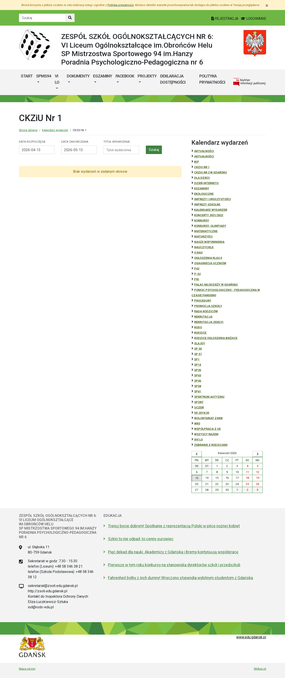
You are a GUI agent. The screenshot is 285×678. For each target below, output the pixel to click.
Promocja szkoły (208, 306)
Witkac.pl (260, 668)
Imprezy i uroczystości (212, 199)
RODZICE (200, 332)
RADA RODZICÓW (206, 311)
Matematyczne (206, 231)
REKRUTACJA (203, 316)
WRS (197, 423)
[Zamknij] (266, 5)
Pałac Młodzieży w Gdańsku (216, 284)
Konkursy (201, 220)
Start (27, 76)
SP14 (197, 364)
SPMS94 (43, 76)
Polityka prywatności (212, 79)
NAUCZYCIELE (204, 247)
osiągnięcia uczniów (210, 263)
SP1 (197, 359)
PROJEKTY (147, 76)
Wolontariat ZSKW (208, 418)
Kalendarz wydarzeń (55, 130)
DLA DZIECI (202, 177)
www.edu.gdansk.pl (251, 637)
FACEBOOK (125, 76)
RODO (198, 327)
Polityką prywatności (121, 5)
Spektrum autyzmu (209, 396)
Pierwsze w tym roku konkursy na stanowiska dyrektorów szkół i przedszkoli (174, 565)
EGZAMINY (102, 76)
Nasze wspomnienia (209, 242)
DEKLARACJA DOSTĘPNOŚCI (172, 79)
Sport (199, 402)
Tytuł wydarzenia (117, 141)
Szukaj (154, 150)
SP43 (197, 375)
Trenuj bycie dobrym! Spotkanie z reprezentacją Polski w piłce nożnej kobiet (174, 526)
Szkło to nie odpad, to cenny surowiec (140, 539)
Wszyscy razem (206, 434)
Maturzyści (203, 236)
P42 (196, 268)
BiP (196, 161)
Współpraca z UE (207, 428)
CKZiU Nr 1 (202, 167)
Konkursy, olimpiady (210, 225)
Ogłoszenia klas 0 (208, 258)
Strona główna (28, 130)
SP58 (197, 386)
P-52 (197, 274)
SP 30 (198, 348)
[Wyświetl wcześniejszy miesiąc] (196, 454)
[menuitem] (43, 82)
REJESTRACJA (225, 18)
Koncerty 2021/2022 (208, 215)
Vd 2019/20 (201, 412)
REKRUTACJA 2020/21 (209, 322)
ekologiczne (204, 193)
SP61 (197, 391)
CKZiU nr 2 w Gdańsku (210, 172)
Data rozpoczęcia (32, 141)
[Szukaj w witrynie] (70, 18)
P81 (196, 279)
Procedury (202, 300)
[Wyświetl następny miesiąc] (257, 454)
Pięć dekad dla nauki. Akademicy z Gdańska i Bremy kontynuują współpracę (173, 552)
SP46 (197, 380)
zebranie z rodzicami (211, 445)
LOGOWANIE (253, 18)
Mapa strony (27, 668)
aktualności (204, 156)
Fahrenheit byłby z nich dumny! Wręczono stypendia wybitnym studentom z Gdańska (180, 578)
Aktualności (204, 151)
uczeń (199, 407)
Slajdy (199, 343)
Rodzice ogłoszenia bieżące (215, 338)
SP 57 (198, 354)
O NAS (198, 252)
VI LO (57, 79)
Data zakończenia (74, 141)
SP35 (197, 370)
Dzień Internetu (206, 183)
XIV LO (198, 439)
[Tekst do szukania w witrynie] (42, 18)
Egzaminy (201, 188)
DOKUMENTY (78, 76)
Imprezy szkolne (207, 204)
